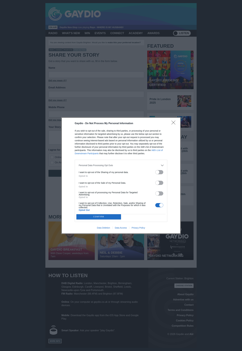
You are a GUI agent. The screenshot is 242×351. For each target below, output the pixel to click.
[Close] (174, 123)
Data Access (121, 228)
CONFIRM (98, 217)
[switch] (159, 172)
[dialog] (121, 176)
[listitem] (121, 165)
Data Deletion (103, 228)
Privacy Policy (138, 228)
